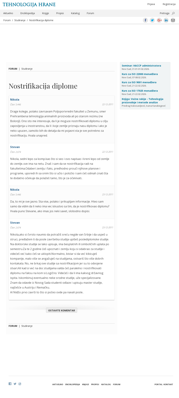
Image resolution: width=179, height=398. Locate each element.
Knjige (45, 13)
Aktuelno (8, 13)
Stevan (15, 147)
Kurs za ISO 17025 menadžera (140, 90)
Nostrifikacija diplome (41, 20)
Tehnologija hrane (29, 4)
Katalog (75, 13)
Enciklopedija (27, 13)
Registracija (169, 4)
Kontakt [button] (168, 384)
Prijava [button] (151, 4)
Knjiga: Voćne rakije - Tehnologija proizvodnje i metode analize (142, 100)
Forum (90, 13)
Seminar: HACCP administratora (141, 65)
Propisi (60, 13)
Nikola (14, 99)
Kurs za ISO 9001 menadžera (139, 82)
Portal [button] (158, 384)
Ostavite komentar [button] (61, 310)
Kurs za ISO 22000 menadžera (140, 74)
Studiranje (19, 20)
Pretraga (164, 13)
